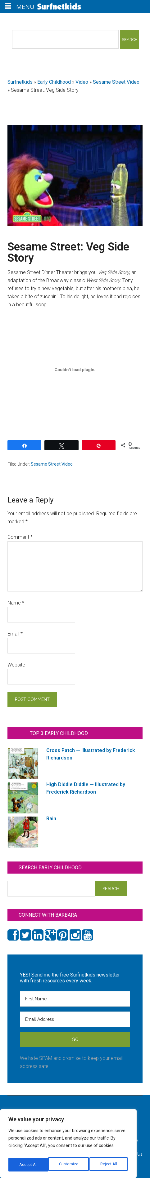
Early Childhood (54, 82)
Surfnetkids (20, 82)
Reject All (69, 1164)
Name (15, 603)
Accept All (109, 1164)
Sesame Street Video (116, 82)
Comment (20, 537)
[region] (68, 1145)
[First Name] (75, 999)
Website (16, 665)
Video (81, 82)
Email (15, 634)
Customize (28, 1164)
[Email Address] (75, 1019)
